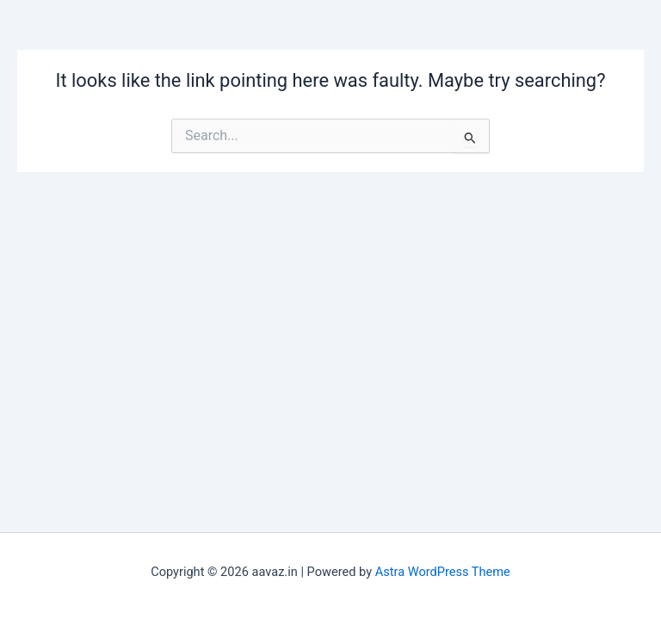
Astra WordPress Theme (442, 571)
